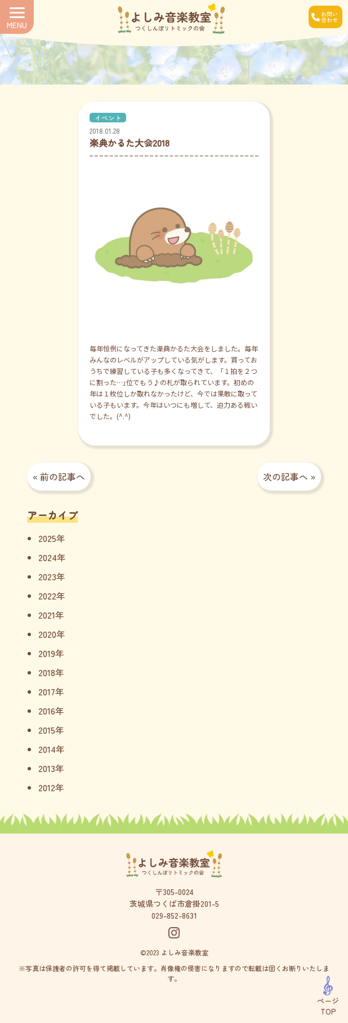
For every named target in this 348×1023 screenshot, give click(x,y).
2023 (47, 576)
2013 (46, 768)
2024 (47, 557)
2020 (47, 634)
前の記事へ (62, 476)
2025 (47, 538)
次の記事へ (285, 476)
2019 (46, 653)
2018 (46, 672)
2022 (47, 595)
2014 (47, 749)
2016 (46, 710)
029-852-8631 (174, 915)
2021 (46, 614)
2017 (46, 691)
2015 (46, 730)
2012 (46, 787)
